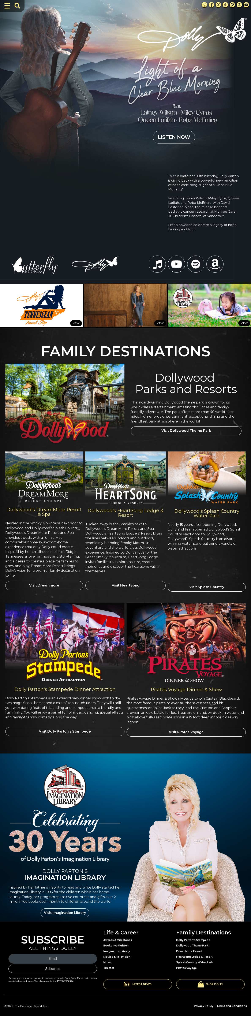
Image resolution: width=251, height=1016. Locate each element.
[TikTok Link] (225, 4)
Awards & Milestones (117, 937)
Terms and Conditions (232, 1003)
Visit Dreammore (44, 585)
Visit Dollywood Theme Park (186, 432)
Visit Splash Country (206, 585)
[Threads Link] (239, 4)
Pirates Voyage (186, 965)
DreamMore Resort (189, 948)
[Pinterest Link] (232, 4)
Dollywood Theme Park (192, 943)
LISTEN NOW (174, 137)
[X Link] (218, 4)
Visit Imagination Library (65, 910)
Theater (108, 965)
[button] (137, 982)
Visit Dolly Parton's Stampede (65, 730)
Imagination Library (116, 948)
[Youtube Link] (246, 4)
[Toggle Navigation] (7, 6)
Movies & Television (116, 954)
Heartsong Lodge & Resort (194, 954)
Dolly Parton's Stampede (193, 937)
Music (107, 959)
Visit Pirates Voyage (186, 730)
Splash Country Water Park (194, 959)
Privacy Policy (65, 978)
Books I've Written (115, 943)
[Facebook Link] (211, 4)
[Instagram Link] (204, 4)
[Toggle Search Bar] (17, 6)
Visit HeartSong (125, 585)
